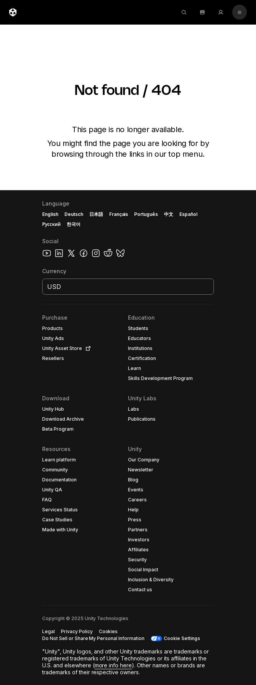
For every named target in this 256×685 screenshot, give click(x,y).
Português (146, 214)
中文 (168, 214)
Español (188, 214)
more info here (113, 665)
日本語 (96, 214)
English (50, 214)
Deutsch (73, 214)
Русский (51, 224)
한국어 (73, 224)
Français (118, 214)
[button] (66, 328)
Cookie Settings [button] (182, 638)
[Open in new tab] (86, 348)
